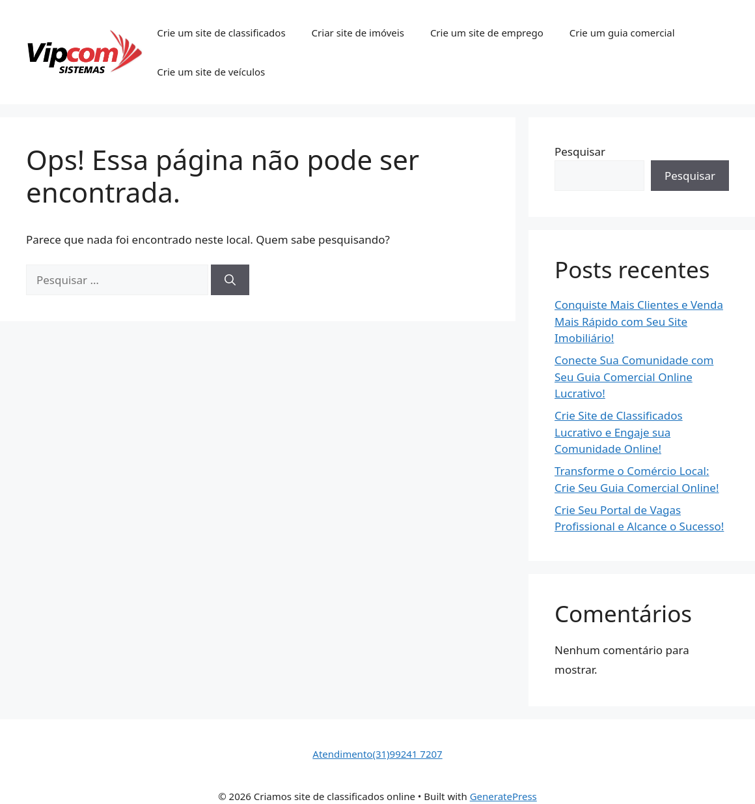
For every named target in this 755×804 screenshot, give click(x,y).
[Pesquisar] (230, 280)
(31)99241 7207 (407, 753)
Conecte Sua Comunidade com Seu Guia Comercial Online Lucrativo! (634, 376)
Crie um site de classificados (221, 32)
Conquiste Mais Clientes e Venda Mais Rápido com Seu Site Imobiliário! (639, 321)
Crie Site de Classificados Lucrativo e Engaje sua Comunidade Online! (619, 432)
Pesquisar (580, 151)
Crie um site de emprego (486, 32)
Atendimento (342, 753)
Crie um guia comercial (622, 32)
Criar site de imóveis (358, 32)
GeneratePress (503, 796)
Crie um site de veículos (211, 71)
